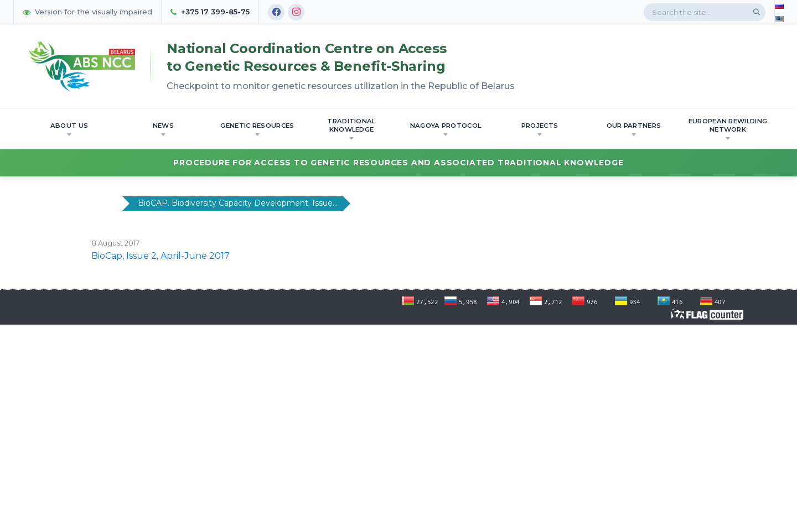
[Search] (756, 12)
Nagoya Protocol (446, 129)
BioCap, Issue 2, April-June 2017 (160, 256)
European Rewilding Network (728, 128)
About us (69, 129)
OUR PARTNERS (634, 129)
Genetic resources (257, 129)
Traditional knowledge (351, 128)
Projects (539, 129)
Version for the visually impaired (87, 11)
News (163, 129)
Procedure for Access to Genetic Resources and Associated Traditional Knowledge (398, 163)
